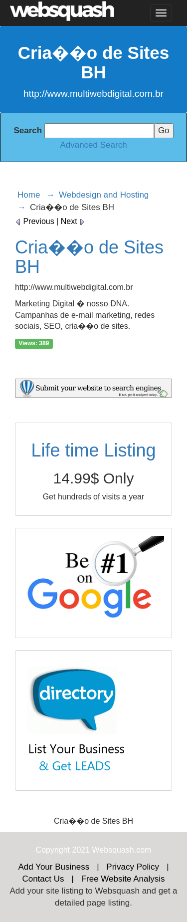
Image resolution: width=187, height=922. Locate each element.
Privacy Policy (132, 867)
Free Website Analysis (123, 879)
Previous (34, 221)
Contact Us (43, 879)
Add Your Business (53, 867)
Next (73, 221)
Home (28, 195)
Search (27, 130)
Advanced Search (93, 145)
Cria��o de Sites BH (89, 257)
